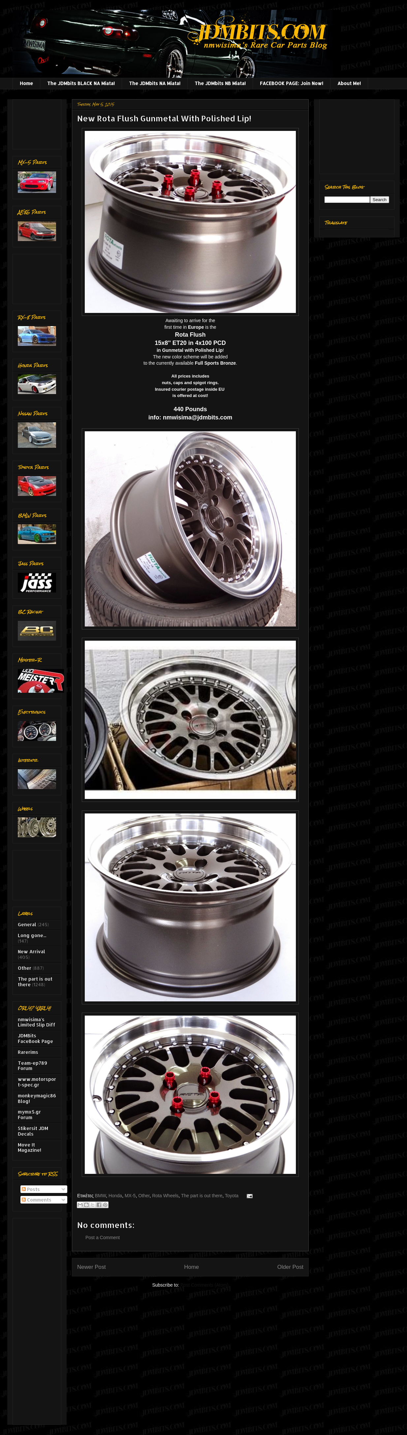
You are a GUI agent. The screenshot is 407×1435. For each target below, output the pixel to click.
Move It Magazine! (29, 1147)
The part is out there (201, 1195)
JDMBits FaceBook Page (35, 1038)
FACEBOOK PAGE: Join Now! (291, 83)
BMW (100, 1195)
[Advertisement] (38, 122)
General (27, 924)
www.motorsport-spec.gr (37, 1081)
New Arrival (31, 951)
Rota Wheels (165, 1195)
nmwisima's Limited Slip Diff (36, 1022)
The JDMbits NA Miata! (154, 83)
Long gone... (32, 935)
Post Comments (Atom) (204, 1285)
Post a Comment (102, 1237)
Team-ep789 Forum (32, 1065)
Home (26, 83)
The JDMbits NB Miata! (220, 83)
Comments (36, 1200)
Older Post (290, 1267)
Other (143, 1195)
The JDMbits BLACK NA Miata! (81, 83)
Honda (115, 1195)
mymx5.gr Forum (29, 1114)
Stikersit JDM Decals (33, 1131)
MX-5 (130, 1195)
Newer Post (91, 1267)
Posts (31, 1189)
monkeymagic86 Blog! (37, 1098)
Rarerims (28, 1052)
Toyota (231, 1195)
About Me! (349, 83)
